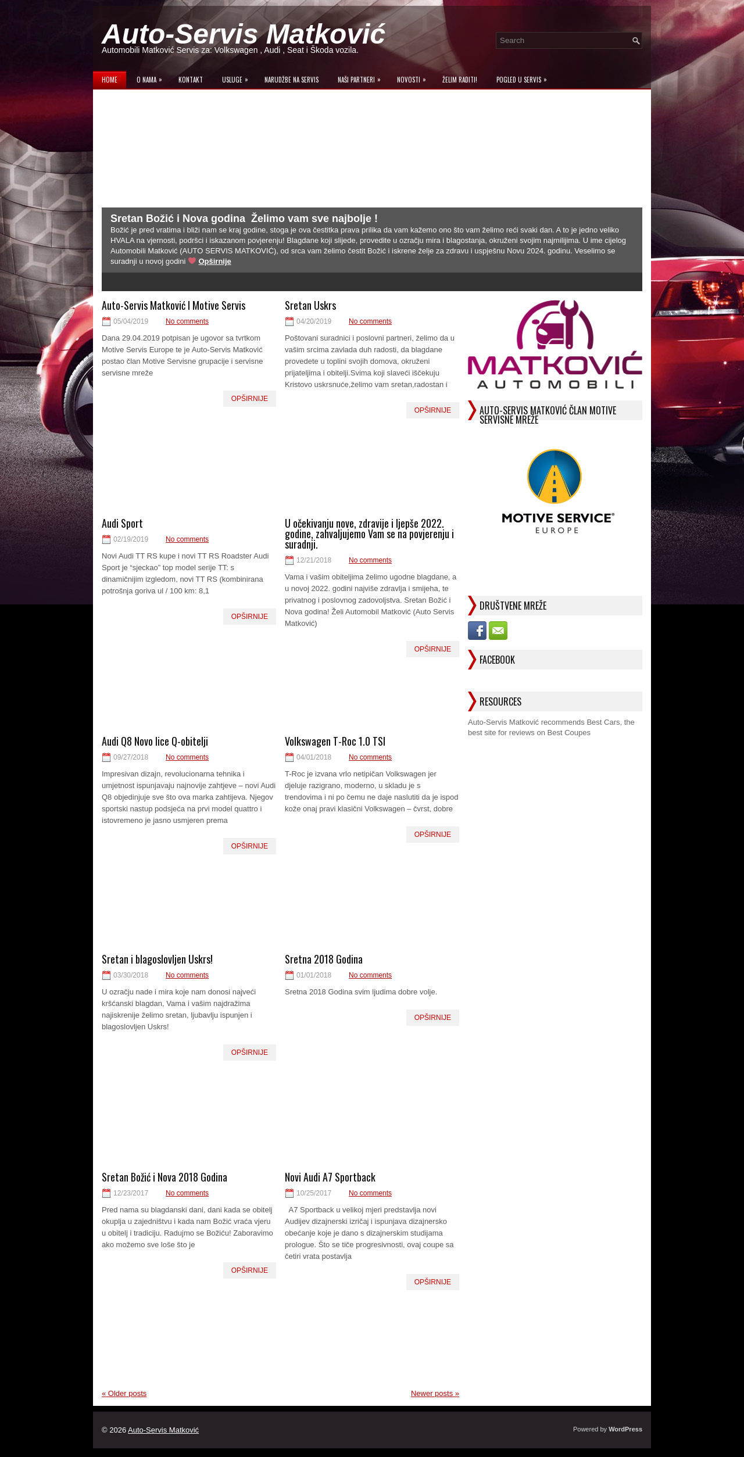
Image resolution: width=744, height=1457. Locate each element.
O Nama (152, 77)
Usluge (238, 77)
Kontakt (190, 79)
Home (109, 79)
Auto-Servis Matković (243, 34)
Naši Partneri (362, 77)
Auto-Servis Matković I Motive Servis (173, 305)
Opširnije (214, 261)
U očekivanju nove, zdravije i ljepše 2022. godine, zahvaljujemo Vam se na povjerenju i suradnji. (369, 534)
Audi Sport (122, 523)
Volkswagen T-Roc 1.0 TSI (335, 741)
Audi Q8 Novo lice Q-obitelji (155, 741)
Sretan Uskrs (310, 305)
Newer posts (435, 1393)
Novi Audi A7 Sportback (330, 1176)
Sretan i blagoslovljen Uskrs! (157, 958)
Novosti (414, 77)
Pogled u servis (524, 77)
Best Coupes (569, 732)
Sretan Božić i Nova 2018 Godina (164, 1176)
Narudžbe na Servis (291, 79)
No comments (187, 321)
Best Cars (603, 722)
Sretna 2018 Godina (324, 958)
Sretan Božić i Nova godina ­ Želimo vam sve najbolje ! (244, 218)
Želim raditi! (459, 79)
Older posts (124, 1393)
